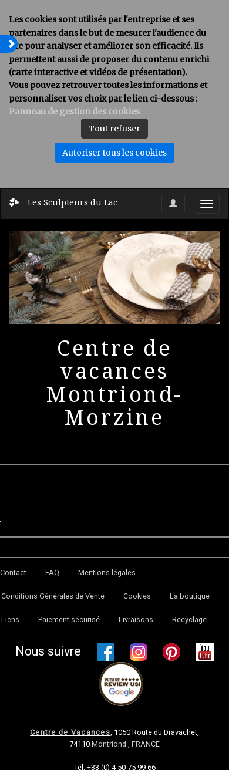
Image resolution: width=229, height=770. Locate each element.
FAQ (52, 572)
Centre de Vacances (70, 732)
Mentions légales (107, 572)
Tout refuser (114, 128)
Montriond (110, 743)
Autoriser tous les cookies (114, 152)
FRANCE (146, 743)
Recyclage (189, 619)
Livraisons (136, 619)
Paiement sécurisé (69, 619)
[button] (9, 44)
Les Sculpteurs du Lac (72, 202)
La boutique (190, 596)
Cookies (137, 596)
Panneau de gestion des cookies (74, 111)
